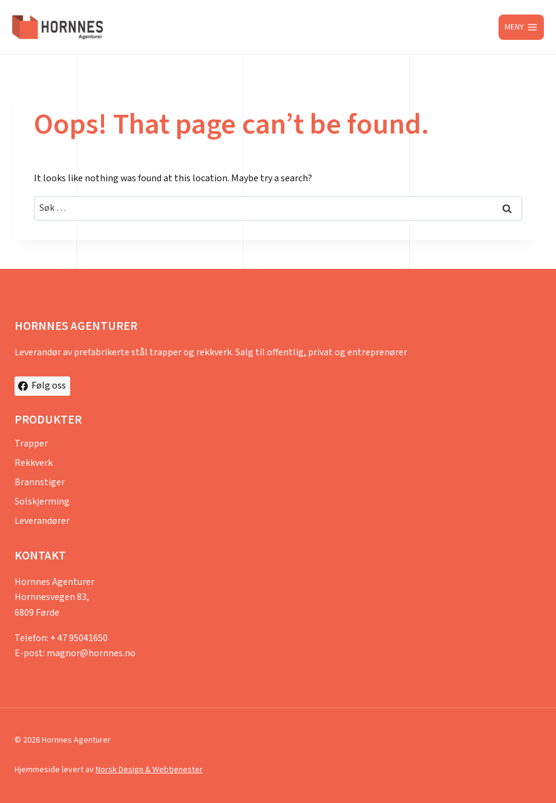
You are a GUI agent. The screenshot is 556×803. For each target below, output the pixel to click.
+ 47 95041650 (79, 638)
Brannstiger (40, 482)
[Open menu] (521, 27)
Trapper (31, 443)
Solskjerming (42, 501)
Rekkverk (34, 463)
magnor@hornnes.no (91, 653)
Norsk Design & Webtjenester (149, 769)
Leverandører (42, 521)
